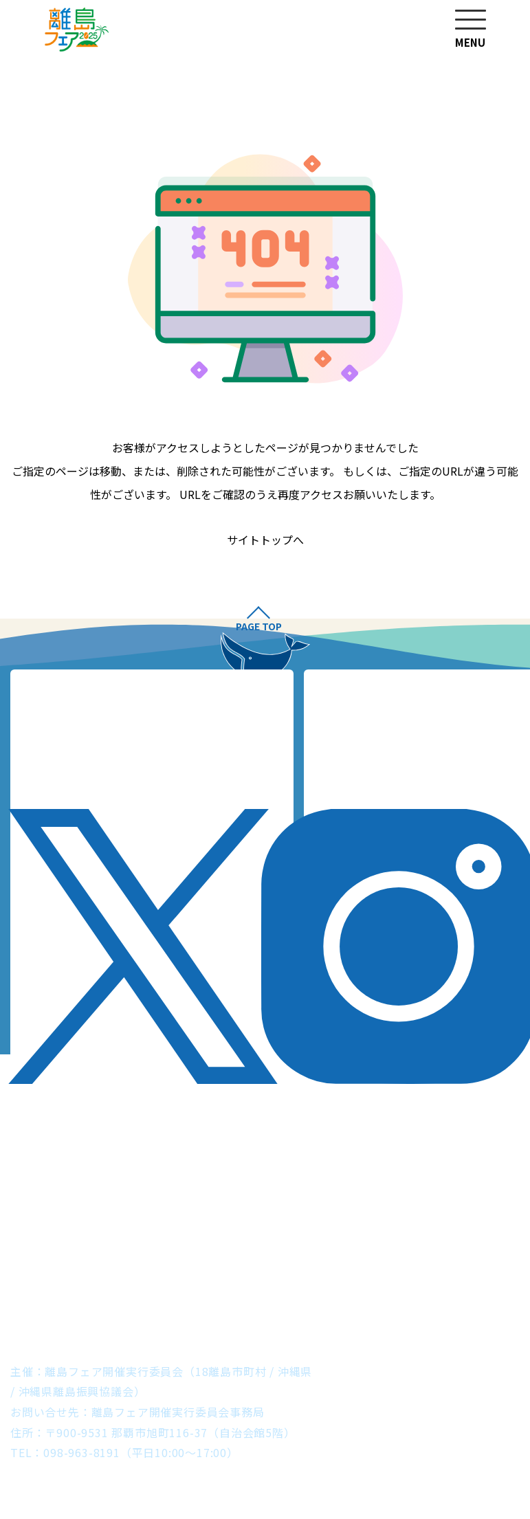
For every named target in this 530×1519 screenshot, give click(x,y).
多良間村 (206, 1309)
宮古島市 (127, 1309)
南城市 (426, 1269)
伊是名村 (138, 1269)
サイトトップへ (265, 539)
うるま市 (353, 1269)
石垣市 (279, 1309)
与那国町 (420, 1309)
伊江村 (212, 1269)
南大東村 (471, 1289)
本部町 (279, 1269)
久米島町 (313, 1289)
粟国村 (493, 1269)
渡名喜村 (75, 1289)
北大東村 (392, 1289)
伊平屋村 (59, 1269)
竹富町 (347, 1309)
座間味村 (155, 1289)
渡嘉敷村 (234, 1289)
